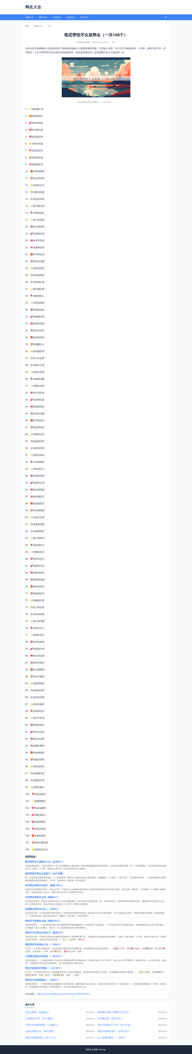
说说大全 (71, 17)
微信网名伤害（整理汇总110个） (114, 1012)
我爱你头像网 (92, 1049)
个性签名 (57, 17)
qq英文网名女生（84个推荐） (40, 1031)
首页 (27, 26)
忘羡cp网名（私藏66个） (38, 1012)
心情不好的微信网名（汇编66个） (42, 1025)
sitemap (101, 1049)
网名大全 (43, 17)
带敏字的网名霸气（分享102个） (114, 1031)
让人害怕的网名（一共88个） (112, 1037)
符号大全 (84, 17)
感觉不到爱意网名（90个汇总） (41, 1037)
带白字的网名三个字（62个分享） (114, 1025)
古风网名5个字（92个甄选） (39, 1018)
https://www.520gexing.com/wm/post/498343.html (63, 994)
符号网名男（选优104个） (110, 1018)
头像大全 (29, 17)
